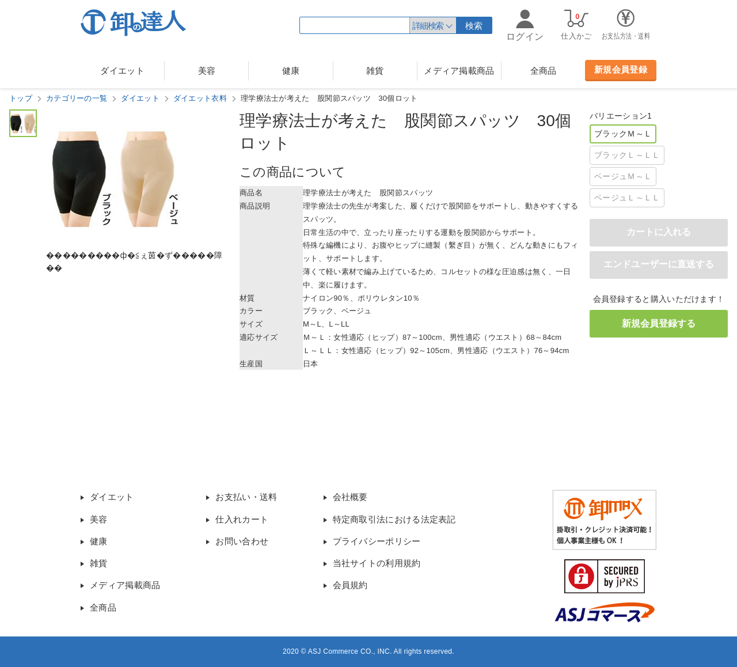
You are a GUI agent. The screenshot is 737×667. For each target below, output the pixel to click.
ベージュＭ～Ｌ (623, 176)
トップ (20, 98)
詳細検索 (427, 26)
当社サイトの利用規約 (377, 563)
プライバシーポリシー (377, 541)
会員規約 (350, 585)
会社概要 (350, 497)
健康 (291, 70)
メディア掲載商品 (459, 70)
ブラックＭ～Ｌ (623, 133)
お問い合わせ (241, 541)
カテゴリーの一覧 (76, 98)
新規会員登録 (620, 69)
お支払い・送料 (246, 497)
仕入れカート (241, 519)
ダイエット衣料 (200, 98)
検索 (474, 26)
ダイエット (122, 70)
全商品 (543, 70)
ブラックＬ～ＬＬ (627, 155)
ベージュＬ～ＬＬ (627, 197)
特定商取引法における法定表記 (394, 519)
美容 (207, 70)
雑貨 (375, 70)
